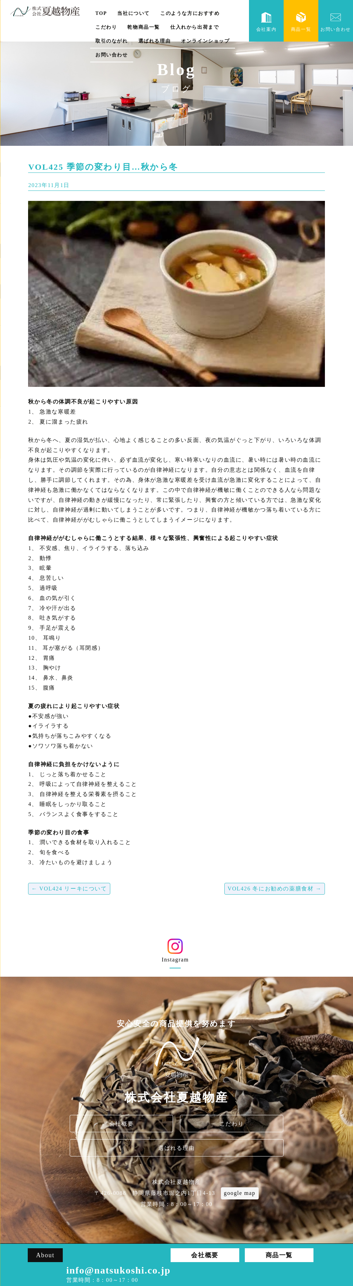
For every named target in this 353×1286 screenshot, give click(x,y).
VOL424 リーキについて (69, 889)
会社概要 (121, 1124)
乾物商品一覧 (143, 27)
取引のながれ (111, 41)
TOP (101, 13)
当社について (133, 13)
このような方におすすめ (190, 13)
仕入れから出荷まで (194, 27)
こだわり (106, 27)
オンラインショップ (205, 41)
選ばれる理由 (154, 41)
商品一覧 (301, 22)
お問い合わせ (111, 54)
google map (240, 1193)
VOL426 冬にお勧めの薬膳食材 (274, 889)
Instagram (175, 953)
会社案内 (266, 22)
